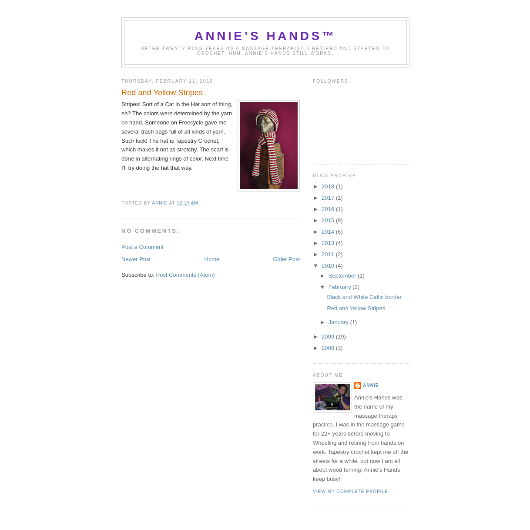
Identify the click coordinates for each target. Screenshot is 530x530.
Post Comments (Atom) (185, 275)
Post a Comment (142, 247)
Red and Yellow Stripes (356, 308)
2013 (329, 243)
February (341, 287)
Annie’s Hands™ (266, 36)
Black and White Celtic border (364, 297)
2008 (329, 348)
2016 (329, 209)
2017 (329, 198)
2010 (329, 265)
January (339, 322)
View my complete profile (350, 491)
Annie (371, 385)
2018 (329, 186)
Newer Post (136, 259)
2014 (329, 231)
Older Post (286, 259)
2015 (329, 220)
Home (212, 259)
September (343, 275)
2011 (329, 254)
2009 (329, 336)
